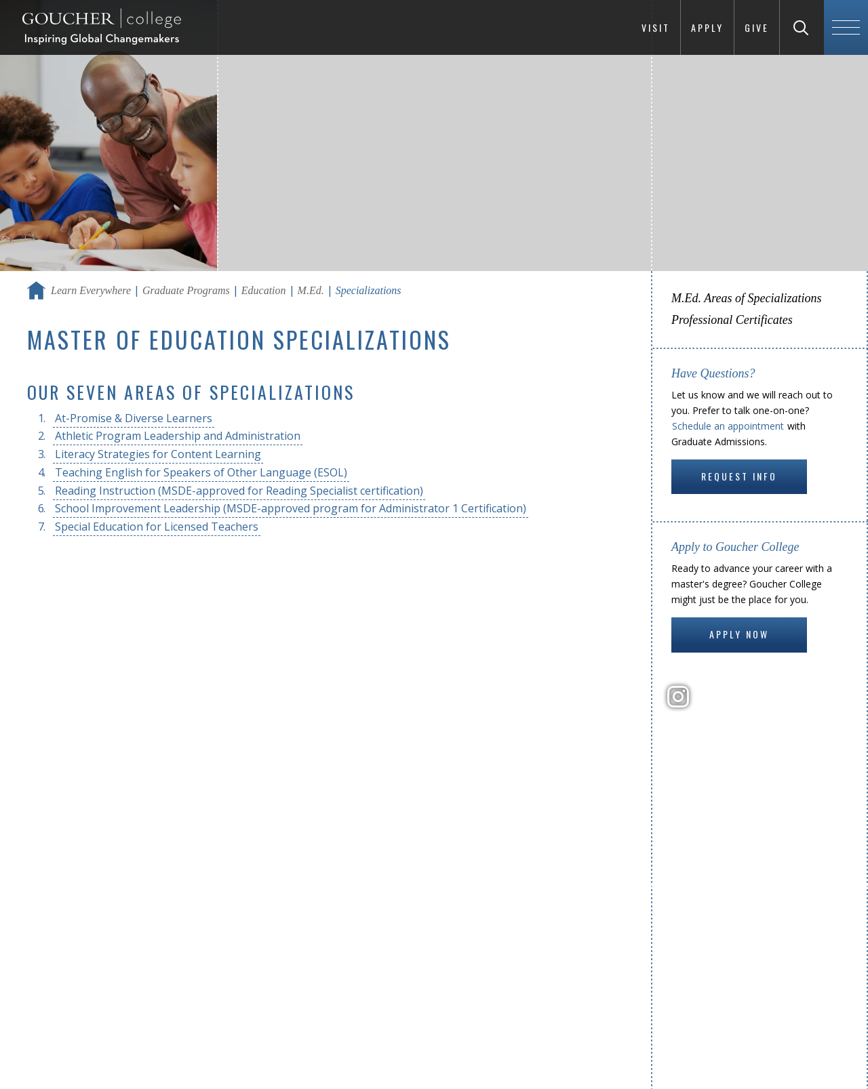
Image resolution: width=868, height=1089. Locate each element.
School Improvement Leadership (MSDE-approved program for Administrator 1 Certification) (290, 508)
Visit (656, 27)
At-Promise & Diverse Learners (133, 418)
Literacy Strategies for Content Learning (158, 454)
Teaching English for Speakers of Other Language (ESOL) (201, 472)
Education (263, 290)
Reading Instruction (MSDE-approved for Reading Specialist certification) (239, 490)
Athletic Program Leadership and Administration (177, 435)
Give (757, 27)
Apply (707, 27)
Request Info (739, 476)
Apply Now (739, 634)
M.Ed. (311, 290)
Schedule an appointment (728, 425)
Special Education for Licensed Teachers (156, 526)
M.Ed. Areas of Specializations (746, 298)
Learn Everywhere (91, 290)
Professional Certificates (732, 320)
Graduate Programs (186, 290)
